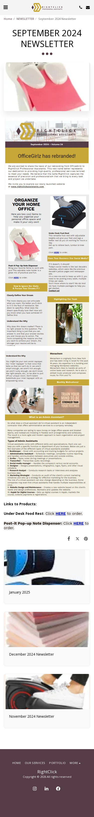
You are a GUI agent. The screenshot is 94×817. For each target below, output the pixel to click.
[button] (5, 7)
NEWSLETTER (25, 19)
